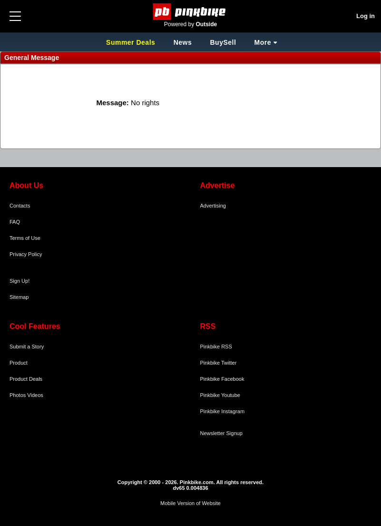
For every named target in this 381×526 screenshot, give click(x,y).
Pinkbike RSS (216, 346)
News (183, 42)
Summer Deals (131, 42)
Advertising (213, 205)
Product (19, 363)
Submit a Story (27, 346)
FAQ (15, 222)
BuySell (223, 42)
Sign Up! (19, 281)
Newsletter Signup (221, 433)
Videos (35, 395)
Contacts (20, 205)
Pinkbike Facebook (222, 379)
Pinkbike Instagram (222, 411)
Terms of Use (25, 238)
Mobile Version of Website (190, 503)
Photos (18, 395)
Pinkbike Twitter (218, 363)
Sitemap (19, 297)
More (262, 42)
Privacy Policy (26, 254)
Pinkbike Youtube (220, 395)
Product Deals (26, 379)
